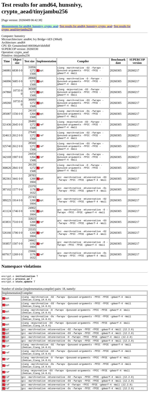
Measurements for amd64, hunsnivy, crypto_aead (30, 26)
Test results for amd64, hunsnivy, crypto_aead (85, 26)
